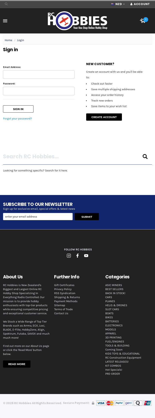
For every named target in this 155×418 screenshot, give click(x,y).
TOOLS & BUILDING (117, 345)
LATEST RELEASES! (117, 361)
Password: (9, 83)
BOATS (109, 313)
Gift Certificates (64, 285)
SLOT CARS (112, 309)
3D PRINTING (113, 337)
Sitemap (59, 305)
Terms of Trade (63, 309)
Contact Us (61, 313)
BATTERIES (112, 321)
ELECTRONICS (114, 325)
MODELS (110, 329)
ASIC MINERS (113, 285)
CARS (108, 297)
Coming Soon (114, 349)
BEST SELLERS (114, 289)
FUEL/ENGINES (114, 341)
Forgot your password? (17, 118)
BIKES (109, 317)
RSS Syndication (64, 293)
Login (20, 40)
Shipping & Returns (67, 297)
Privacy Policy (62, 289)
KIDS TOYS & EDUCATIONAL (122, 353)
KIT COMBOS (113, 365)
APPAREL (110, 333)
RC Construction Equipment (123, 357)
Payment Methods (65, 301)
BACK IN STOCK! (115, 293)
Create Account (104, 117)
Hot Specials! (113, 369)
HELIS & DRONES (116, 305)
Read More (16, 364)
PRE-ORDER (112, 373)
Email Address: (12, 67)
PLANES (110, 301)
